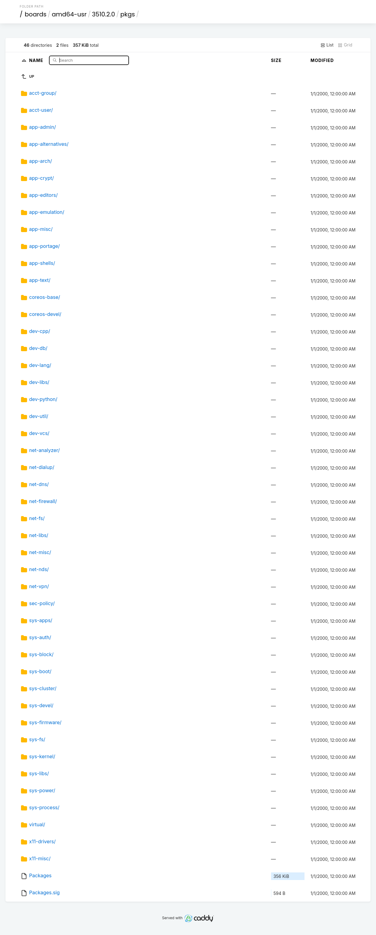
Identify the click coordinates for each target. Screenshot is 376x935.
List (326, 45)
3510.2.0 (103, 14)
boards (35, 14)
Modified (322, 60)
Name (37, 60)
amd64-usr (69, 14)
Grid (345, 45)
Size (276, 60)
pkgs (127, 14)
